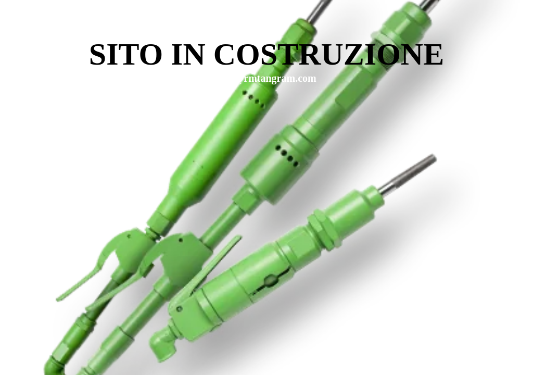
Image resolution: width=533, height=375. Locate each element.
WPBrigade (503, 367)
